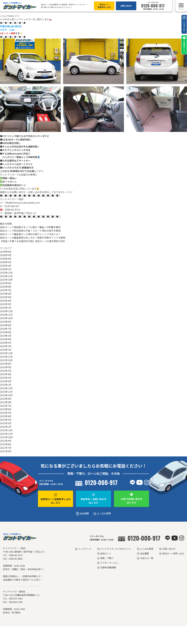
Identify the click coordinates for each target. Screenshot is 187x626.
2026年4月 (5, 258)
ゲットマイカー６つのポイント (115, 548)
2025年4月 (5, 300)
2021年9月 (5, 440)
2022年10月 (6, 395)
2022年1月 (5, 426)
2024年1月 (5, 349)
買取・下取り (107, 558)
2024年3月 (5, 342)
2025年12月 (6, 272)
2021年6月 (5, 451)
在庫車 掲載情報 (108, 567)
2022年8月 (5, 402)
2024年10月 (6, 318)
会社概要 (82, 513)
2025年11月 (6, 276)
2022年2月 (5, 423)
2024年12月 (6, 311)
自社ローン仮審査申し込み (104, 5)
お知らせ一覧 (146, 558)
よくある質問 (102, 513)
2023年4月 (5, 374)
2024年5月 (5, 335)
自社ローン (105, 553)
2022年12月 (6, 388)
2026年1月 (5, 269)
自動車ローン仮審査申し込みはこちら (55, 498)
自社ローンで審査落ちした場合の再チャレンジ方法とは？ (30, 234)
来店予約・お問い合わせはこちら (93, 498)
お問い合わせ (126, 5)
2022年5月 (5, 412)
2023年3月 (5, 377)
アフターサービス (109, 562)
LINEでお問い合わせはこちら (131, 498)
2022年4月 (5, 416)
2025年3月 (5, 304)
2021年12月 (6, 430)
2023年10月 (6, 360)
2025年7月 (5, 290)
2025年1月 (5, 307)
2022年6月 (5, 409)
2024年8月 (5, 325)
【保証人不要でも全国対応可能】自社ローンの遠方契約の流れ (32, 241)
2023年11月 (6, 356)
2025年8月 (5, 286)
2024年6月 (5, 332)
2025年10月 (6, 279)
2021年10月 (6, 437)
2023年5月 (5, 370)
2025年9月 (5, 283)
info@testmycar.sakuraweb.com (22, 202)
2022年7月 (5, 405)
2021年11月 (6, 433)
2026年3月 (5, 262)
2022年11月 (6, 391)
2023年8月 (5, 363)
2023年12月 (6, 353)
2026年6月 (5, 251)
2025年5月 (5, 297)
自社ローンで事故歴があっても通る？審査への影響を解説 (30, 227)
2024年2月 (5, 346)
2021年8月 (5, 444)
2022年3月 (5, 419)
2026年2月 (5, 265)
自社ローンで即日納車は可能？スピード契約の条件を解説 (30, 230)
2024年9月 (5, 321)
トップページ (84, 548)
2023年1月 (5, 384)
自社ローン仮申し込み (173, 553)
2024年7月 (5, 328)
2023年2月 (5, 381)
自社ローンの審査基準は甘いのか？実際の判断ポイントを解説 (32, 237)
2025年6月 (5, 293)
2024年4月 (5, 339)
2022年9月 (5, 398)
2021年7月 (5, 447)
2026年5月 (5, 255)
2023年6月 (5, 367)
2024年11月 (6, 314)
